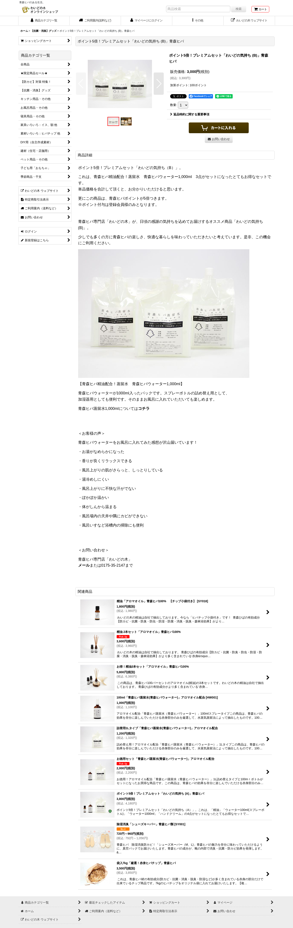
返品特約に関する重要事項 (189, 114)
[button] (198, 21)
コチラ (144, 408)
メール (84, 565)
